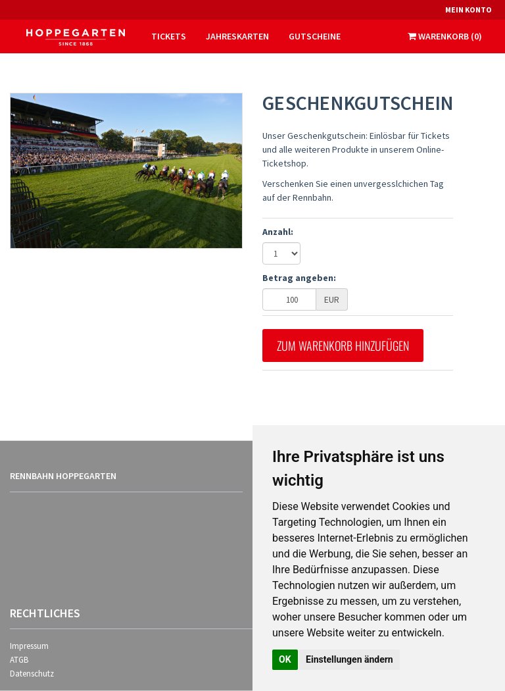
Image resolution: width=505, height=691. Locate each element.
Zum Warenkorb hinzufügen (343, 345)
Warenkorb (445, 36)
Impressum (29, 646)
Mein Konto (468, 9)
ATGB (19, 659)
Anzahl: (277, 232)
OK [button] (285, 659)
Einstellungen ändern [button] (349, 659)
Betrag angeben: (299, 278)
